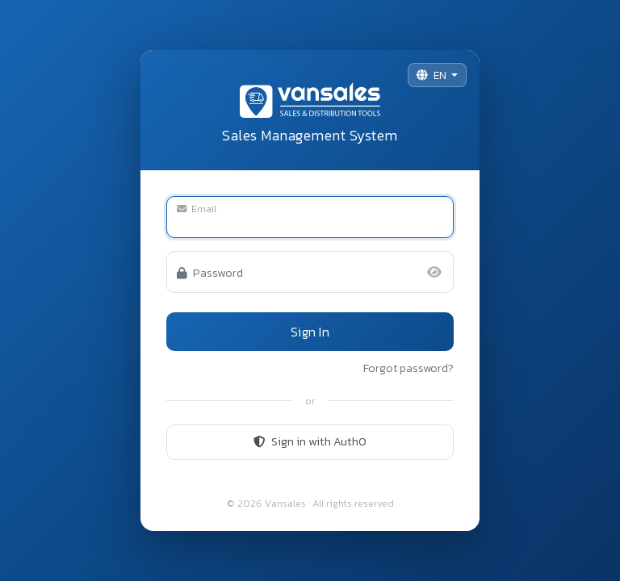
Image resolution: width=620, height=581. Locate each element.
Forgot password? (408, 368)
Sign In (310, 331)
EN (433, 75)
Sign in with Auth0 (309, 441)
